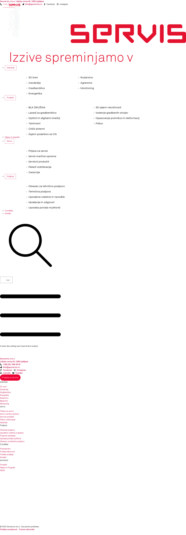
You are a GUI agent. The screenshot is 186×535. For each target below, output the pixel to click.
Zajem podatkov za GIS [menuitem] (42, 134)
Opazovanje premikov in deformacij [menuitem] (117, 118)
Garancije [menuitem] (34, 172)
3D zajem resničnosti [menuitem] (108, 107)
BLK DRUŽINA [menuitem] (36, 107)
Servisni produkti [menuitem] (38, 161)
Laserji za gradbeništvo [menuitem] (42, 112)
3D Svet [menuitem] (33, 77)
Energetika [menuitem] (35, 93)
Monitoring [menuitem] (87, 88)
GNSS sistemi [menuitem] (36, 128)
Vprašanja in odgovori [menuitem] (41, 202)
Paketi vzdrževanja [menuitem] (39, 167)
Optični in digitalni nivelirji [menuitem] (44, 118)
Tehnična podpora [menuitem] (39, 191)
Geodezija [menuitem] (34, 82)
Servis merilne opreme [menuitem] (42, 156)
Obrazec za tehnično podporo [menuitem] (46, 186)
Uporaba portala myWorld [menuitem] (44, 207)
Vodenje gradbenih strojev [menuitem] (112, 112)
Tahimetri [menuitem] (34, 123)
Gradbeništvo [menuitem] (36, 88)
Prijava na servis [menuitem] (38, 150)
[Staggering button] (10, 377)
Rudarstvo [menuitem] (86, 77)
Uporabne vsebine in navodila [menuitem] (46, 196)
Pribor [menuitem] (99, 123)
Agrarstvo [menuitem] (86, 82)
